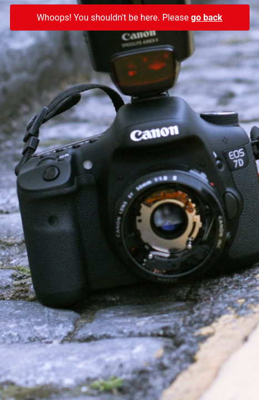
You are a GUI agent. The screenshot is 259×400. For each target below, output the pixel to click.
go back (206, 17)
